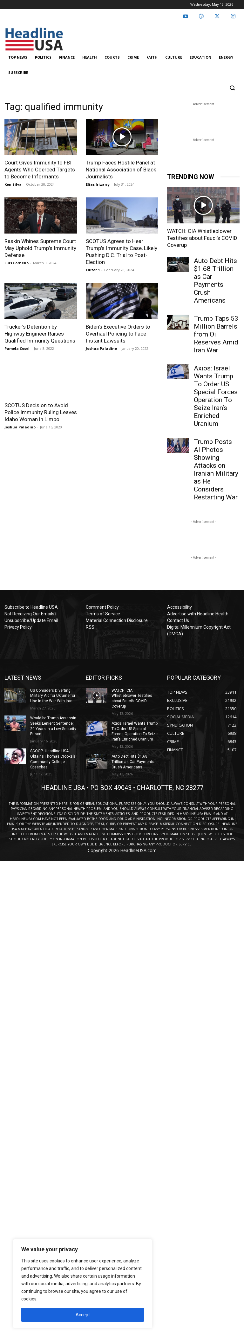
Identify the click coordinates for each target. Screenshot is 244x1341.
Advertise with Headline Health (197, 613)
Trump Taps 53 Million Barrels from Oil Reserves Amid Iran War (216, 334)
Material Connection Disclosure (117, 620)
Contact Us (178, 620)
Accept (83, 1314)
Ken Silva (13, 184)
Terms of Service (103, 613)
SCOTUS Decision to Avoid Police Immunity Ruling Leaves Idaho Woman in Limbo (40, 412)
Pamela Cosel (17, 348)
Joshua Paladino (101, 348)
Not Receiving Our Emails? (30, 613)
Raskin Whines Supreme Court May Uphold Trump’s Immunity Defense (40, 248)
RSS (90, 627)
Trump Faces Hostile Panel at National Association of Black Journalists (121, 169)
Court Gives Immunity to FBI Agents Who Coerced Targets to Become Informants (39, 169)
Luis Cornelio (16, 262)
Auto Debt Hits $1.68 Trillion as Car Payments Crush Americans (215, 280)
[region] (82, 1283)
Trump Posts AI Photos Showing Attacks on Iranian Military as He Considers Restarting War (216, 469)
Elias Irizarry (98, 184)
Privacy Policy (18, 627)
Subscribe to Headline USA (31, 607)
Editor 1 (93, 269)
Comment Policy (102, 607)
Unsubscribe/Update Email (31, 620)
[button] (232, 87)
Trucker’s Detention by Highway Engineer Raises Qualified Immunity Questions (39, 334)
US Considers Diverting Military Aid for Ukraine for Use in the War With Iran (52, 695)
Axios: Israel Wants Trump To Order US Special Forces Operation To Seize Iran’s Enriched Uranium (216, 395)
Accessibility (179, 607)
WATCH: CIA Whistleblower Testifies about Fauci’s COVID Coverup (202, 238)
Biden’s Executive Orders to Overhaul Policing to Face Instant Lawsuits (118, 334)
